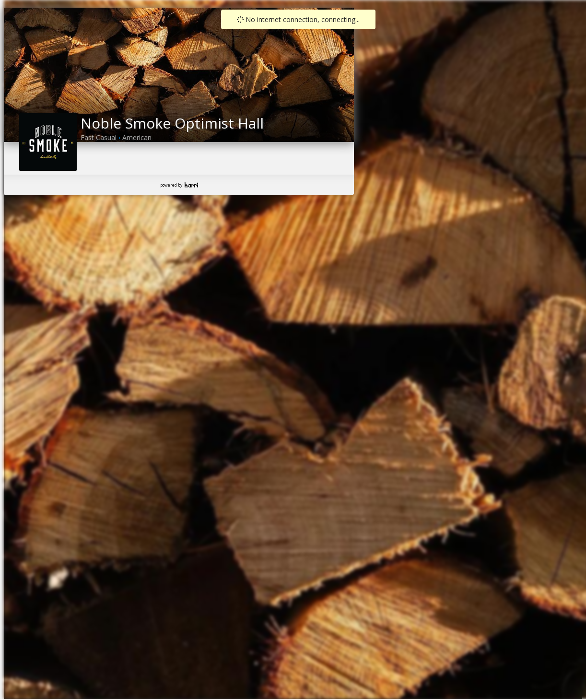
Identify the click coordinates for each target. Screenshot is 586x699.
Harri (191, 185)
